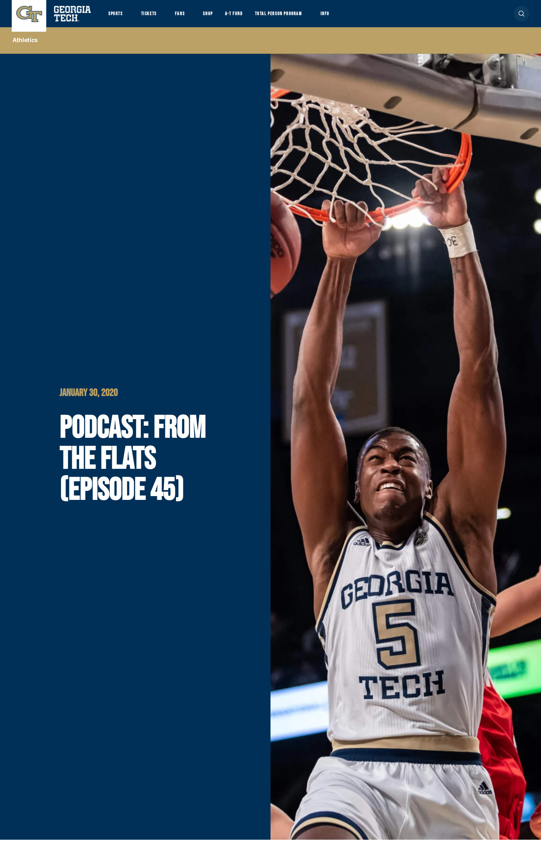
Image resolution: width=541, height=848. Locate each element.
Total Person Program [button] (312, 18)
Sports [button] (117, 18)
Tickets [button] (158, 18)
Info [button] (369, 18)
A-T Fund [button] (257, 18)
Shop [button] (227, 18)
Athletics (25, 48)
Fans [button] (194, 18)
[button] (521, 18)
